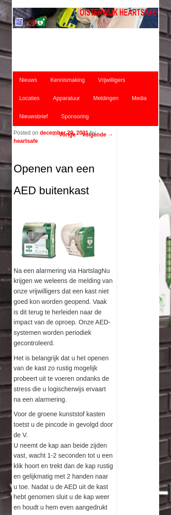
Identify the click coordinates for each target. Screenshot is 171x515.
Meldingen (105, 98)
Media (139, 98)
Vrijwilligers (111, 80)
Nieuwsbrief (33, 116)
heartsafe (26, 141)
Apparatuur (66, 98)
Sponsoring (75, 116)
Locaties (29, 98)
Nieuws (28, 80)
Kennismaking (68, 80)
